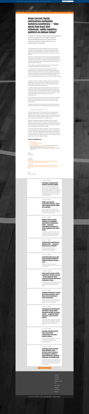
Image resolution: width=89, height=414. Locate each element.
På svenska (45, 1)
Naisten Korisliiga (30, 1)
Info (40, 10)
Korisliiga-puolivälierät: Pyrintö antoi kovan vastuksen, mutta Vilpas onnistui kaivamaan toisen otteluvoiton (51, 295)
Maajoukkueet (28, 10)
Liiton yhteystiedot (48, 396)
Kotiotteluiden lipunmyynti (36, 143)
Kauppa (49, 1)
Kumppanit (49, 10)
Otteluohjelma (33, 141)
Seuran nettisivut (34, 144)
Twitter (48, 146)
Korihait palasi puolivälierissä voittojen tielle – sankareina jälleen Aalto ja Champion (50, 244)
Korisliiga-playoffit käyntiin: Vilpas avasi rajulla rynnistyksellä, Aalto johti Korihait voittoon (50, 334)
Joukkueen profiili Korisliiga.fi (36, 145)
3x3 (34, 1)
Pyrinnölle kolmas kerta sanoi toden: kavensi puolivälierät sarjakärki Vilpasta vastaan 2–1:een (51, 259)
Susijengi (18, 1)
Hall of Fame (37, 1)
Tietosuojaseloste (56, 396)
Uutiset (43, 10)
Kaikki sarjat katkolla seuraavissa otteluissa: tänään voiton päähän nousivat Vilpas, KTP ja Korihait (51, 204)
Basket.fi (18, 12)
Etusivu (18, 10)
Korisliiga (25, 1)
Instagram (52, 146)
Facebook (44, 146)
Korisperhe (35, 10)
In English (41, 1)
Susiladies (21, 1)
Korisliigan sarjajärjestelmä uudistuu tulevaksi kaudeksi (50, 184)
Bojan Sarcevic (30, 154)
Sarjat (23, 10)
